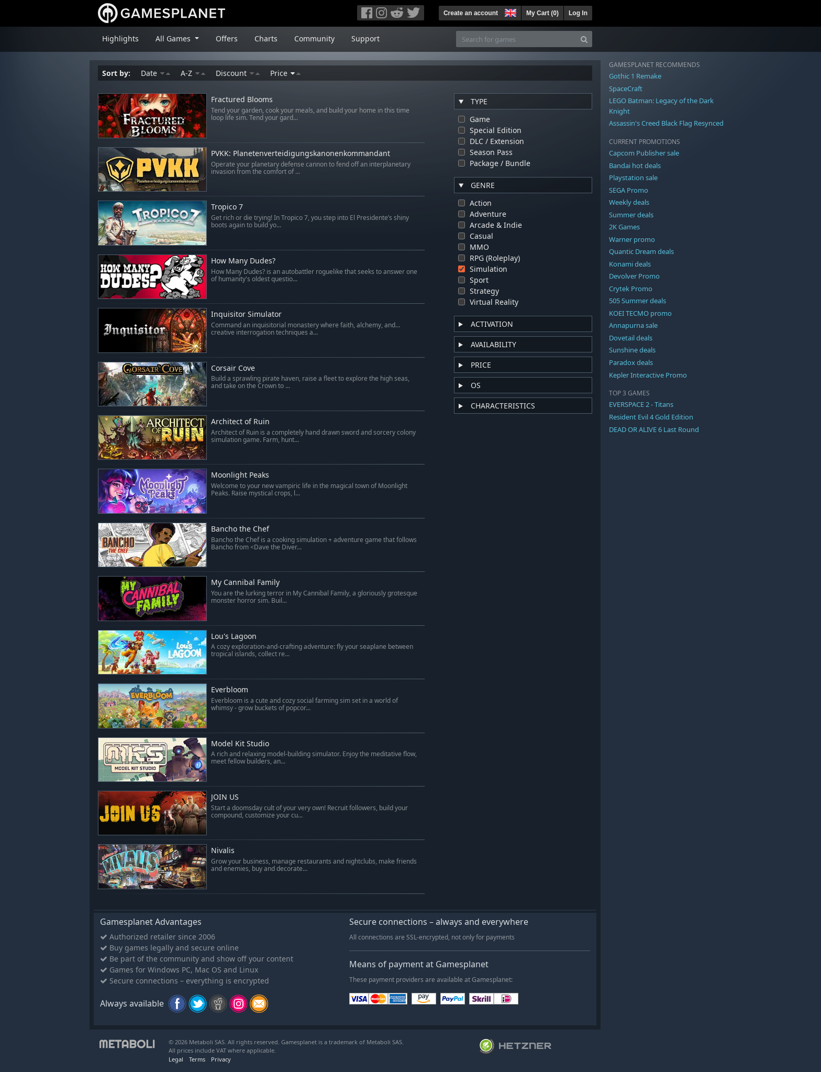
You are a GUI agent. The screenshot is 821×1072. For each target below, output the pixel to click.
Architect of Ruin (240, 421)
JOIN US (225, 797)
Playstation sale (633, 177)
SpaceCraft (625, 88)
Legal (176, 1059)
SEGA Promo (628, 190)
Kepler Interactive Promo (648, 375)
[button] (509, 11)
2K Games (624, 226)
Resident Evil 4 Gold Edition (651, 417)
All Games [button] (174, 38)
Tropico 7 (227, 207)
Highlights (120, 38)
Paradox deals (631, 362)
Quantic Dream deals (641, 251)
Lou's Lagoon (234, 636)
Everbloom (229, 690)
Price (285, 73)
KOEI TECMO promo (640, 313)
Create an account (470, 13)
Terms (197, 1059)
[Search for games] (516, 39)
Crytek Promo (630, 288)
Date (155, 73)
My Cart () (542, 13)
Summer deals (631, 214)
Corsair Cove (233, 368)
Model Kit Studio (240, 743)
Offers (227, 38)
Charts (266, 38)
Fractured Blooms (242, 99)
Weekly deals (629, 202)
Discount (238, 73)
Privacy (221, 1059)
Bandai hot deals (635, 165)
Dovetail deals (630, 337)
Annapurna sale (633, 325)
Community (314, 38)
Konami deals (630, 264)
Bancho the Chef (240, 529)
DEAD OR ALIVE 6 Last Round (654, 429)
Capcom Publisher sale (644, 153)
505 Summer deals (637, 300)
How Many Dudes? (243, 261)
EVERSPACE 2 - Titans (641, 404)
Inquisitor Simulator (246, 314)
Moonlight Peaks (240, 475)
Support (365, 38)
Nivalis (223, 850)
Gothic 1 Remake (635, 76)
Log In (578, 13)
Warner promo (632, 239)
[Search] (584, 39)
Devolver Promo (634, 276)
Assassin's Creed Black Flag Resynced (666, 123)
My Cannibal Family (245, 582)
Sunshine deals (632, 350)
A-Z (193, 73)
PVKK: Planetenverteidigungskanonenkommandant (300, 153)
